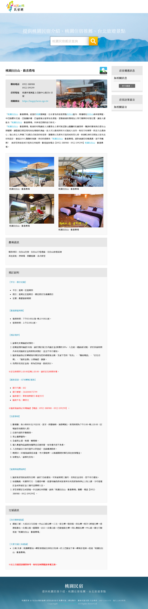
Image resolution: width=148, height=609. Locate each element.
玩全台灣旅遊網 (85, 3)
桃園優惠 (101, 11)
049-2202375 (105, 602)
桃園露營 (66, 9)
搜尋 (93, 41)
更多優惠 (127, 86)
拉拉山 (15, 114)
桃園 (10, 114)
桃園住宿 (54, 9)
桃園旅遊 (78, 10)
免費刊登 (97, 3)
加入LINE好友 (119, 602)
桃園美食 (89, 10)
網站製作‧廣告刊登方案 (113, 3)
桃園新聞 (113, 11)
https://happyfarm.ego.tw (35, 101)
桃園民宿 (15, 6)
